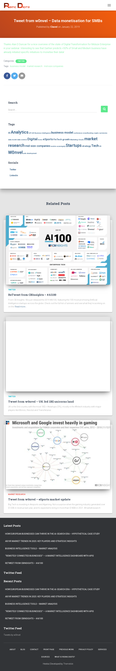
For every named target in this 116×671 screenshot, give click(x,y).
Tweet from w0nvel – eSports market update (39, 499)
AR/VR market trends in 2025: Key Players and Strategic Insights (41, 541)
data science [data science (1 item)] (22, 140)
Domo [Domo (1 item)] (40, 140)
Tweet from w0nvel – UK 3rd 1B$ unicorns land (41, 401)
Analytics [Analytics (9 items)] (20, 132)
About (13, 649)
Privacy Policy (86, 649)
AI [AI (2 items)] (9, 132)
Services (102, 649)
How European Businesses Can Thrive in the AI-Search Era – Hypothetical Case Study (52, 534)
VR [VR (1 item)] (100, 146)
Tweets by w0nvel (12, 635)
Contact (34, 649)
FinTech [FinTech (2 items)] (57, 139)
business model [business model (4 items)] (62, 132)
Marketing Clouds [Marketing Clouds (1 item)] (77, 140)
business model (17, 66)
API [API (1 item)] (30, 133)
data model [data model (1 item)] (12, 140)
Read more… (21, 306)
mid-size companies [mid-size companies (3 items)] (37, 145)
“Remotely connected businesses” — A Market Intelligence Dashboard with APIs (49, 556)
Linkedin (14, 175)
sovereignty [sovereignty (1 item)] (60, 146)
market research (34, 66)
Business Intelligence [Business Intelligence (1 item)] (43, 133)
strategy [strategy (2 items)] (86, 146)
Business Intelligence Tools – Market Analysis (31, 548)
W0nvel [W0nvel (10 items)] (15, 152)
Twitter (21, 61)
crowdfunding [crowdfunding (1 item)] (88, 133)
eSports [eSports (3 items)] (48, 139)
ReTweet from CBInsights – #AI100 (32, 295)
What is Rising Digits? (65, 657)
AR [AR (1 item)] (33, 133)
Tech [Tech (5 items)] (95, 146)
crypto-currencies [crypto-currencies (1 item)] (100, 133)
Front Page (48, 649)
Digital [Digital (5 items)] (32, 139)
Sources (45, 657)
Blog (23, 649)
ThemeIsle (68, 664)
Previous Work (66, 649)
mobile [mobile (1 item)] (53, 146)
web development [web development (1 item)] (30, 153)
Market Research (16, 494)
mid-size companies (53, 66)
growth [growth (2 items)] (66, 139)
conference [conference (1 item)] (78, 133)
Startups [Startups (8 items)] (74, 145)
